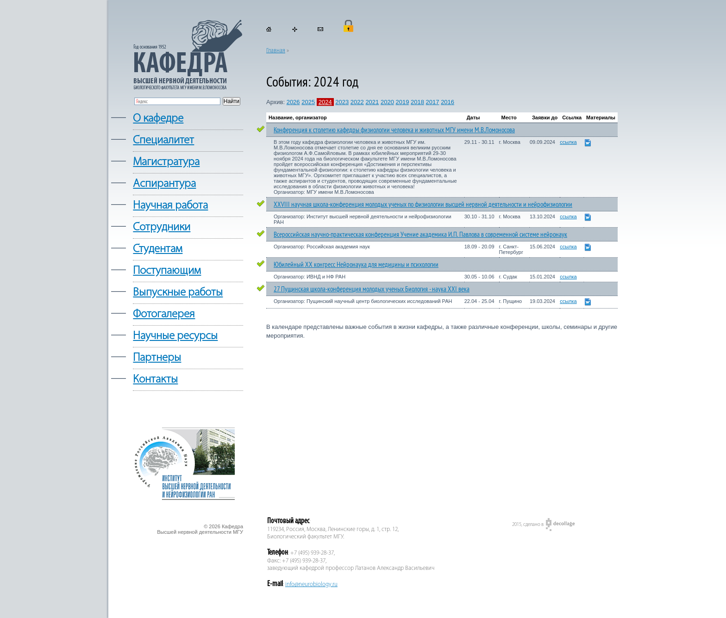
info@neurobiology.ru (311, 584)
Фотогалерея (164, 314)
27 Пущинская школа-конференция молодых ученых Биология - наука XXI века (371, 288)
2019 (402, 102)
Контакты (155, 379)
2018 (417, 102)
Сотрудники (161, 227)
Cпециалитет (163, 140)
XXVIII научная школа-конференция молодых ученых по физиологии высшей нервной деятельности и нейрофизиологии (423, 204)
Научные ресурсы (175, 336)
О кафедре (158, 118)
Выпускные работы (178, 292)
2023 (342, 102)
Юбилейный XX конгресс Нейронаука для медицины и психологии (356, 264)
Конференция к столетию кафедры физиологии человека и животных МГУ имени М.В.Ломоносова (394, 129)
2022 (357, 102)
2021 (372, 102)
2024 (325, 102)
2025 (308, 102)
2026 (293, 102)
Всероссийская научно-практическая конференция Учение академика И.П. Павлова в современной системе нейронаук (420, 234)
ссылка (568, 142)
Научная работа (170, 205)
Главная (275, 51)
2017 (432, 102)
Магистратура (166, 162)
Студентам (157, 249)
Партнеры (157, 358)
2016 (447, 102)
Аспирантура (164, 184)
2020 (387, 102)
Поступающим (167, 271)
